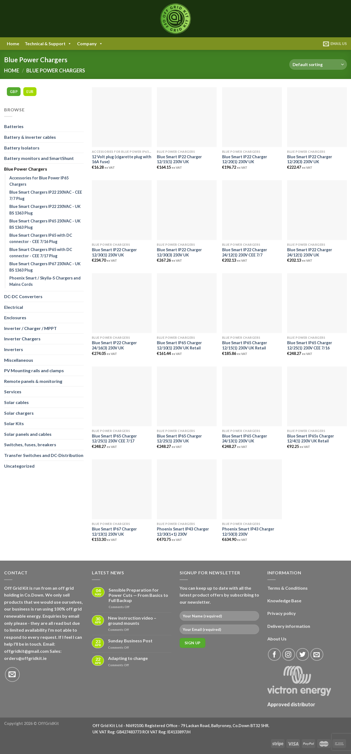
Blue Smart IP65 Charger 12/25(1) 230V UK (179, 439)
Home (13, 43)
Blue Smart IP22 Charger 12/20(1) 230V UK (244, 159)
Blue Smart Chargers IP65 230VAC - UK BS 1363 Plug (45, 224)
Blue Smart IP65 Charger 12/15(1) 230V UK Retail (244, 345)
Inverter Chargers (22, 338)
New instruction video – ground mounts (132, 620)
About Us (277, 638)
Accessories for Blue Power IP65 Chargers (39, 181)
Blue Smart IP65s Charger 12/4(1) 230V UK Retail (310, 439)
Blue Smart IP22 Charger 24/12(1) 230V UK (309, 252)
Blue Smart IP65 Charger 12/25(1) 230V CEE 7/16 (309, 345)
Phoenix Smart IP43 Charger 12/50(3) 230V (248, 531)
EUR (29, 91)
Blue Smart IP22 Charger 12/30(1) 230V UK (114, 252)
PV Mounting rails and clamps (34, 370)
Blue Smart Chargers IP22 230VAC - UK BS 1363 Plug (45, 209)
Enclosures (15, 317)
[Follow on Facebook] (274, 654)
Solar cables (16, 402)
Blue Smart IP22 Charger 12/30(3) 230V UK (179, 252)
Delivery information (288, 626)
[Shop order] (318, 64)
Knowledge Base (284, 600)
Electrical (13, 307)
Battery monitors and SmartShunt (39, 158)
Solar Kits (14, 423)
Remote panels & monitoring (33, 381)
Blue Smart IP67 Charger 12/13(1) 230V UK (114, 531)
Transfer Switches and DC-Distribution (43, 455)
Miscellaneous (18, 360)
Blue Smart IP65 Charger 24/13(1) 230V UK (244, 439)
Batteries (14, 126)
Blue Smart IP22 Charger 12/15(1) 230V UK (179, 159)
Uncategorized (19, 465)
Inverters (13, 349)
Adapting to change (128, 658)
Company (90, 43)
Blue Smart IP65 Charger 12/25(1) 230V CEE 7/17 (114, 439)
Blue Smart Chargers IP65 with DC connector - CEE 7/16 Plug (40, 238)
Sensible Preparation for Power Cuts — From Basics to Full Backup (138, 595)
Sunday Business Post (130, 640)
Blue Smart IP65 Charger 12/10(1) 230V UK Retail (179, 345)
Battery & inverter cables (30, 137)
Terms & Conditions (287, 588)
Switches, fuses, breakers (30, 444)
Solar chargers (19, 413)
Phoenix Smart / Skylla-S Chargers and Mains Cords (45, 281)
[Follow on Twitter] (302, 654)
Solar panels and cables (28, 434)
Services (12, 391)
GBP (14, 91)
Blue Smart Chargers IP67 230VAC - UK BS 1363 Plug (45, 266)
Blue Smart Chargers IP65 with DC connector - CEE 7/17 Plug (40, 252)
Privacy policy (281, 613)
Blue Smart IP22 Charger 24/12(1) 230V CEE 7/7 (244, 252)
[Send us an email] (12, 674)
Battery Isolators (21, 147)
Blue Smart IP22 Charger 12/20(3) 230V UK (309, 159)
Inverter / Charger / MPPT (30, 328)
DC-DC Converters (23, 296)
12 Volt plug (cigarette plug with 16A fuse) (121, 159)
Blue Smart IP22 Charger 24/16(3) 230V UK (114, 345)
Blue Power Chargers (25, 168)
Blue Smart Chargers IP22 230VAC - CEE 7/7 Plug (45, 195)
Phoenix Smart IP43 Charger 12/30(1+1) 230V (183, 531)
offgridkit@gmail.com (26, 651)
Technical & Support (48, 43)
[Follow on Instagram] (288, 654)
